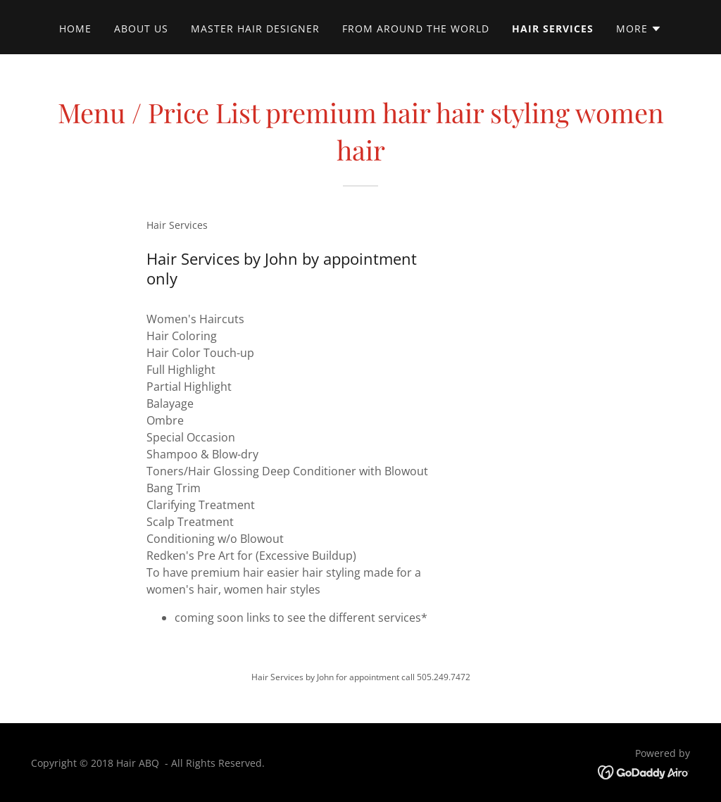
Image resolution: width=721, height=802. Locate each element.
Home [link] (75, 28)
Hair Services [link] (553, 28)
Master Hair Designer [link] (255, 28)
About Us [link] (141, 28)
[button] (639, 28)
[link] (644, 771)
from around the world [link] (415, 28)
